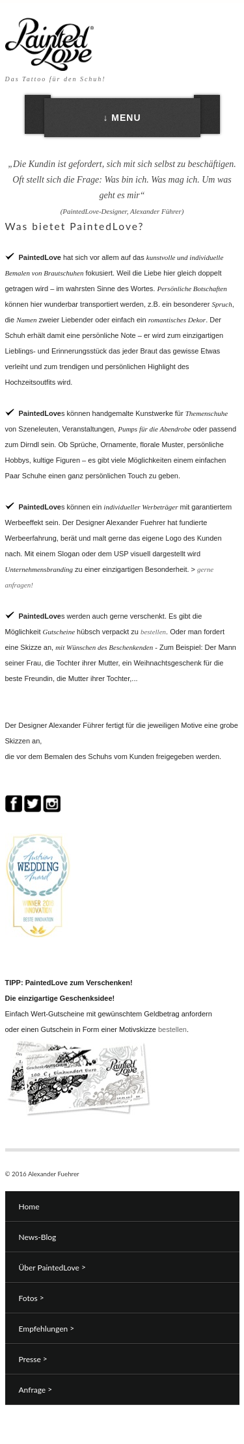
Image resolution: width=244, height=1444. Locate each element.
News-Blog (38, 1237)
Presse (33, 1359)
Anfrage (36, 1389)
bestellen (153, 632)
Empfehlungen (47, 1328)
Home (29, 1206)
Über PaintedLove (52, 1267)
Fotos (31, 1298)
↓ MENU (122, 117)
